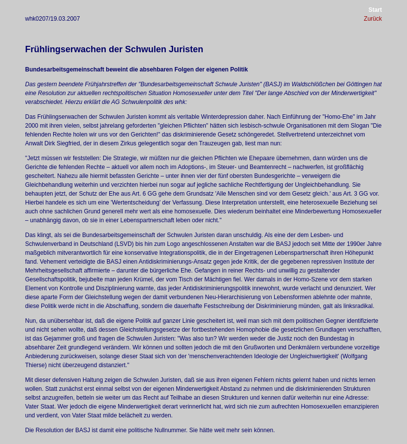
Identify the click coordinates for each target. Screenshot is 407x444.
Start (375, 9)
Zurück (373, 18)
